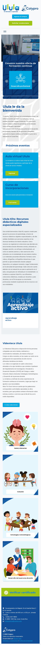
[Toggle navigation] (5, 31)
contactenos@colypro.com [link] (13, 621)
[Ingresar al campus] (20, 16)
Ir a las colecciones (11, 405)
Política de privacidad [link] (26, 641)
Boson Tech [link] (17, 638)
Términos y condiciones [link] (10, 641)
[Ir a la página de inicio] (20, 8)
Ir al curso (12, 202)
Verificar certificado (23, 592)
